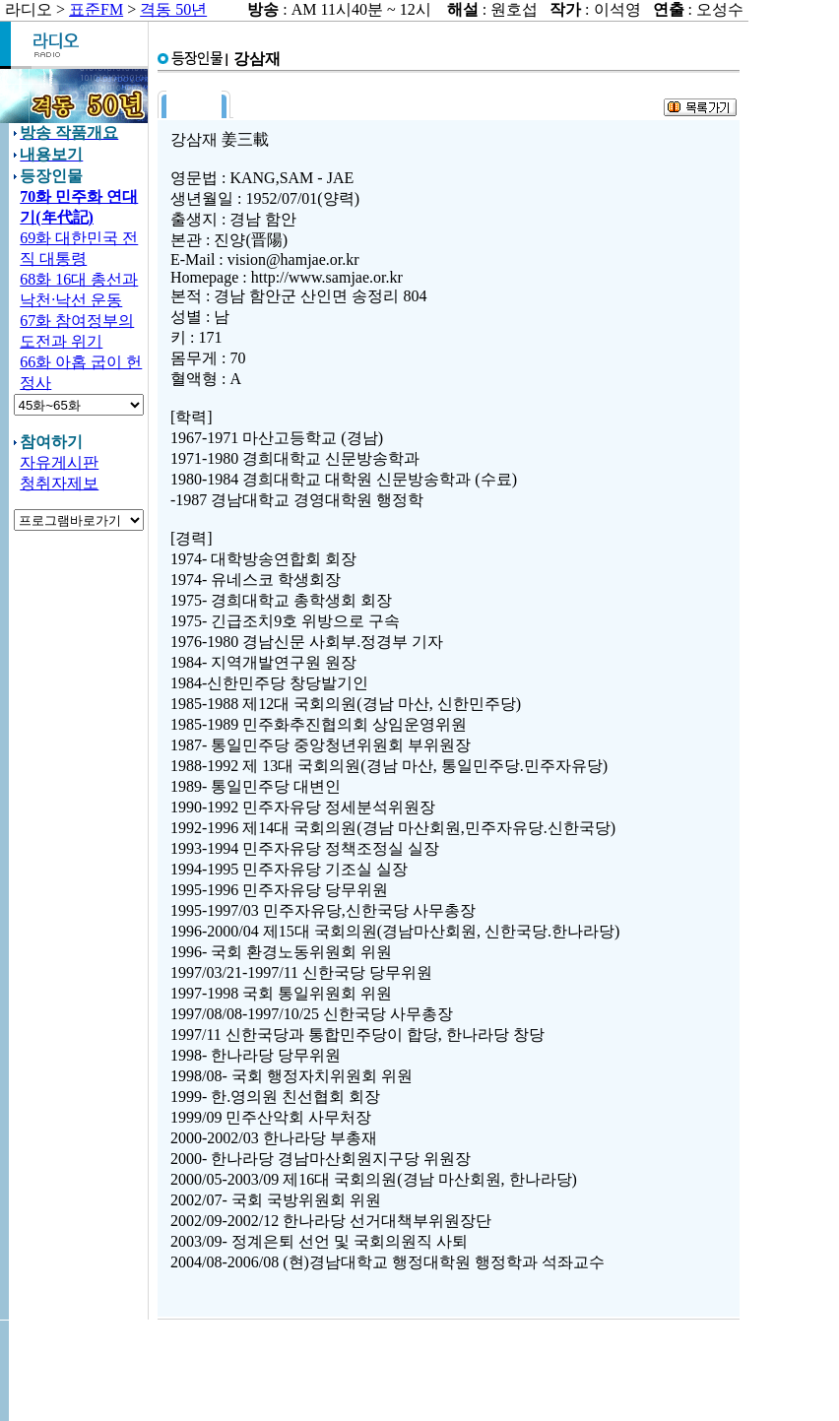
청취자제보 (59, 483)
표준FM (96, 9)
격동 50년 (173, 9)
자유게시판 (59, 462)
